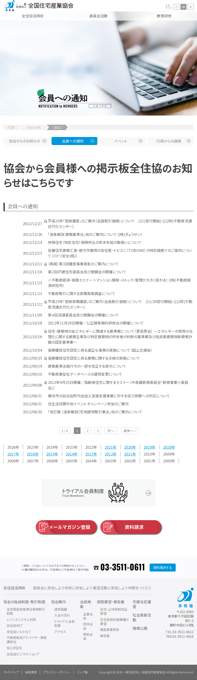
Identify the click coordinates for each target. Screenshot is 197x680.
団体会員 (88, 626)
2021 (109, 446)
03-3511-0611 (122, 567)
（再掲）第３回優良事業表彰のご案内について (83, 263)
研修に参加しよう (78, 587)
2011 (128, 453)
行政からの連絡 (168, 141)
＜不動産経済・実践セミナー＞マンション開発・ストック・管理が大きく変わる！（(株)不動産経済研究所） (119, 282)
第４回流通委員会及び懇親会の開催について (83, 315)
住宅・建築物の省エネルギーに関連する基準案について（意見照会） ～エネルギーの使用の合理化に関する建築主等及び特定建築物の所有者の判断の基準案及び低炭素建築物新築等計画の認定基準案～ (120, 336)
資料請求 (122, 527)
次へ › (111, 430)
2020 (128, 446)
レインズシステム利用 (21, 619)
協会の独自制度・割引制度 (24, 601)
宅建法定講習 (142, 604)
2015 (50, 453)
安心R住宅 (14, 648)
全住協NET (15, 625)
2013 (89, 453)
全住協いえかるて (19, 631)
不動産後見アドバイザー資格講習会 (27, 639)
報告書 (105, 635)
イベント (120, 141)
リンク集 (82, 672)
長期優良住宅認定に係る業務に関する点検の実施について (94, 358)
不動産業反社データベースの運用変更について (85, 374)
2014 (70, 453)
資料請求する (162, 567)
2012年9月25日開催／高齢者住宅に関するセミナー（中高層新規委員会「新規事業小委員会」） (118, 385)
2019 (148, 446)
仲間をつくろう (139, 587)
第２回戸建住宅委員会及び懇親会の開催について (87, 271)
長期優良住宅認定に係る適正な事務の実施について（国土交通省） (100, 350)
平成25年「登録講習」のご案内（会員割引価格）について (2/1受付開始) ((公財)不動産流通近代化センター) (120, 223)
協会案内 (58, 601)
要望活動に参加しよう (110, 587)
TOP (11, 127)
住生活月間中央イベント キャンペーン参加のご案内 (88, 403)
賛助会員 (88, 636)
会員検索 (85, 604)
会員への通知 (73, 141)
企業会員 (88, 616)
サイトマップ (11, 672)
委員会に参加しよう (48, 587)
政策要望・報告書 (110, 601)
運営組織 (60, 609)
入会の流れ (62, 615)
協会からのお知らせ (24, 141)
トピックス (34, 127)
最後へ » (130, 430)
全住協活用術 (14, 587)
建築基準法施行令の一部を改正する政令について (87, 366)
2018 (167, 446)
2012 (109, 453)
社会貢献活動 (142, 617)
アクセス (60, 631)
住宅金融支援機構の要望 (114, 621)
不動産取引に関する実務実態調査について (81, 293)
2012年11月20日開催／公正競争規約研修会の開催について (96, 323)
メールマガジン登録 (63, 527)
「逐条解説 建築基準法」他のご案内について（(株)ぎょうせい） (95, 234)
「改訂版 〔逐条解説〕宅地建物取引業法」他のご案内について (95, 411)
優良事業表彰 (109, 629)
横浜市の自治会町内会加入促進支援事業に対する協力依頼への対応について (109, 395)
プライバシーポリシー (57, 672)
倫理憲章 (31, 672)
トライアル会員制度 (64, 623)
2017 (11, 453)
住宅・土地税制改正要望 (113, 611)
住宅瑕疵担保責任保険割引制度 (26, 611)
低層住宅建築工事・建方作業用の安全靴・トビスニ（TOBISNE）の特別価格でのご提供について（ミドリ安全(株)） (120, 253)
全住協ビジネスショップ (23, 654)
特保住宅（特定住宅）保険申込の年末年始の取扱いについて (95, 242)
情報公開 (140, 628)
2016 (31, 453)
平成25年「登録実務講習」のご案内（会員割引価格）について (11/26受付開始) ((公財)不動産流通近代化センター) (120, 304)
